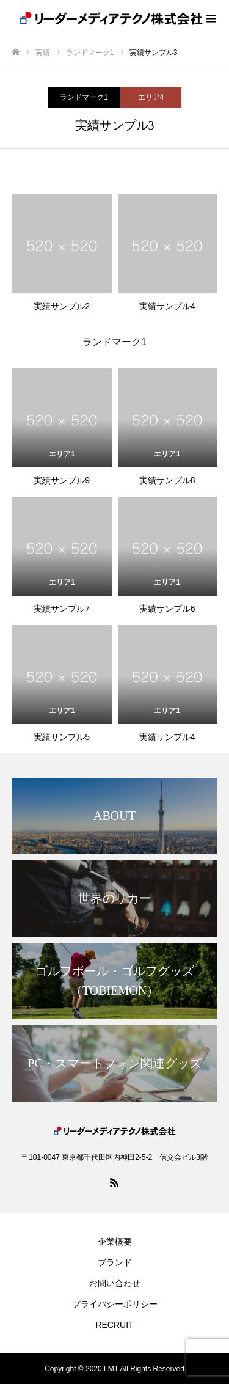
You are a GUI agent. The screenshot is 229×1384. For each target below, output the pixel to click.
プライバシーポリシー (115, 1304)
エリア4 (151, 97)
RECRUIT (114, 1325)
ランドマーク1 (84, 97)
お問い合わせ (114, 1283)
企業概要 (115, 1242)
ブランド (115, 1262)
